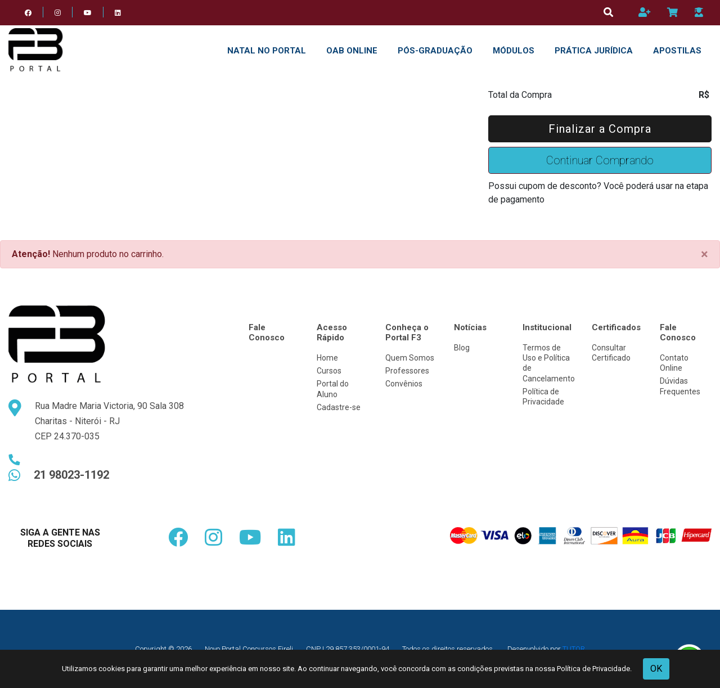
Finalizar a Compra (599, 129)
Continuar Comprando (600, 160)
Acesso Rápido (332, 332)
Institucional (547, 327)
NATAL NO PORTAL (266, 51)
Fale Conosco (267, 332)
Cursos (329, 370)
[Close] (704, 254)
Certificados (616, 327)
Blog (462, 347)
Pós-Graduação (435, 51)
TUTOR (573, 649)
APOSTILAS (677, 51)
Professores (407, 370)
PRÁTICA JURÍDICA (594, 51)
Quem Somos (409, 357)
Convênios (403, 383)
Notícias (470, 327)
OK (656, 668)
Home (327, 357)
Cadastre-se (339, 407)
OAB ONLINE (351, 51)
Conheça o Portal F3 (407, 332)
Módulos (513, 51)
